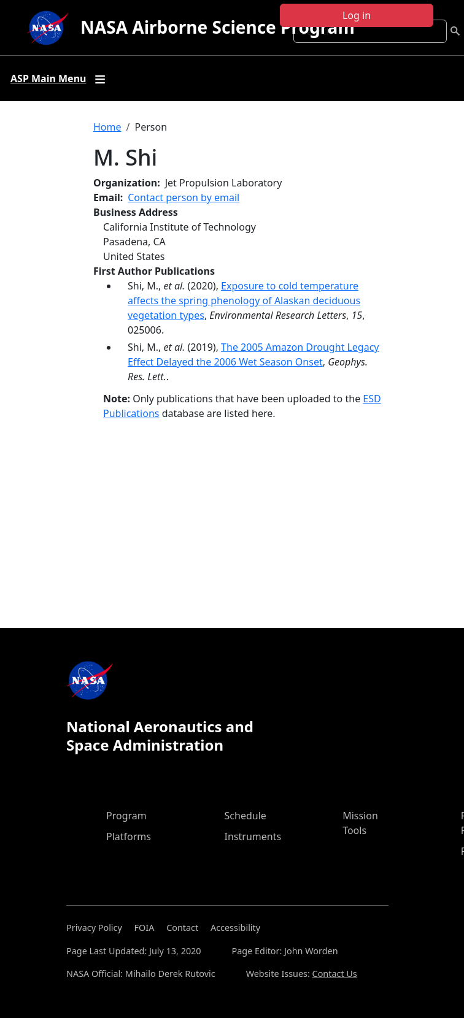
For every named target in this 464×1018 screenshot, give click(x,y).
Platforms (128, 836)
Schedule (245, 815)
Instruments (253, 836)
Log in (356, 15)
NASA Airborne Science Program (217, 27)
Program (126, 815)
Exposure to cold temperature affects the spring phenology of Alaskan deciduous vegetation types (244, 300)
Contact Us (334, 973)
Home (107, 127)
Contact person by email (183, 197)
